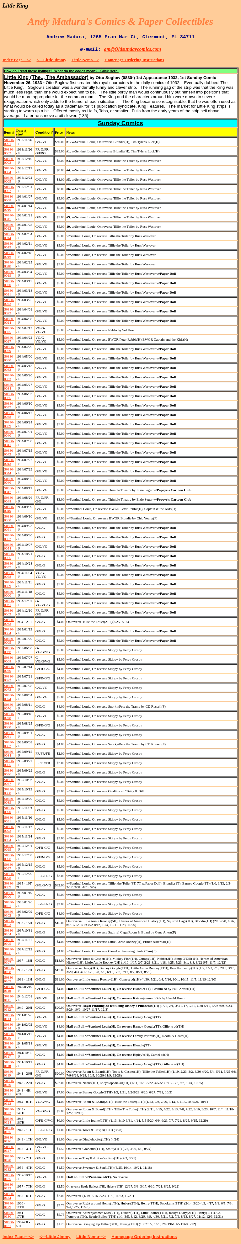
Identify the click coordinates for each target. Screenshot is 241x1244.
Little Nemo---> (85, 59)
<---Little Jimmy (52, 59)
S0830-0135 (9, 1177)
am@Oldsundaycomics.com (132, 49)
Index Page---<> (17, 59)
